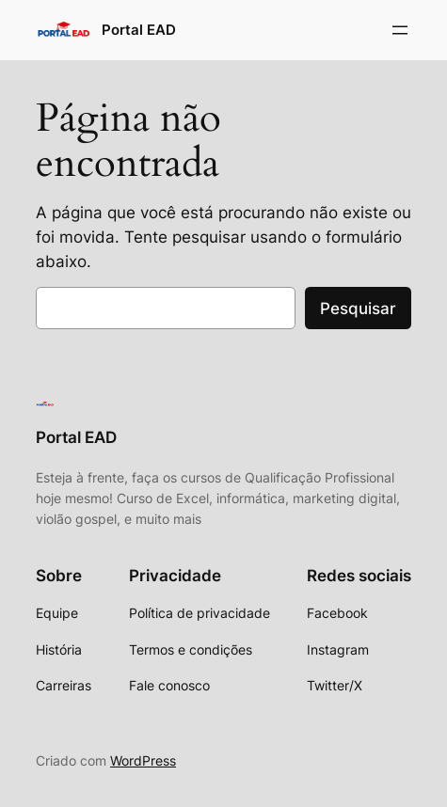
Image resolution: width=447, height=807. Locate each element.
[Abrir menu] (400, 30)
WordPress (143, 760)
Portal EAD (139, 30)
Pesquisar (358, 308)
